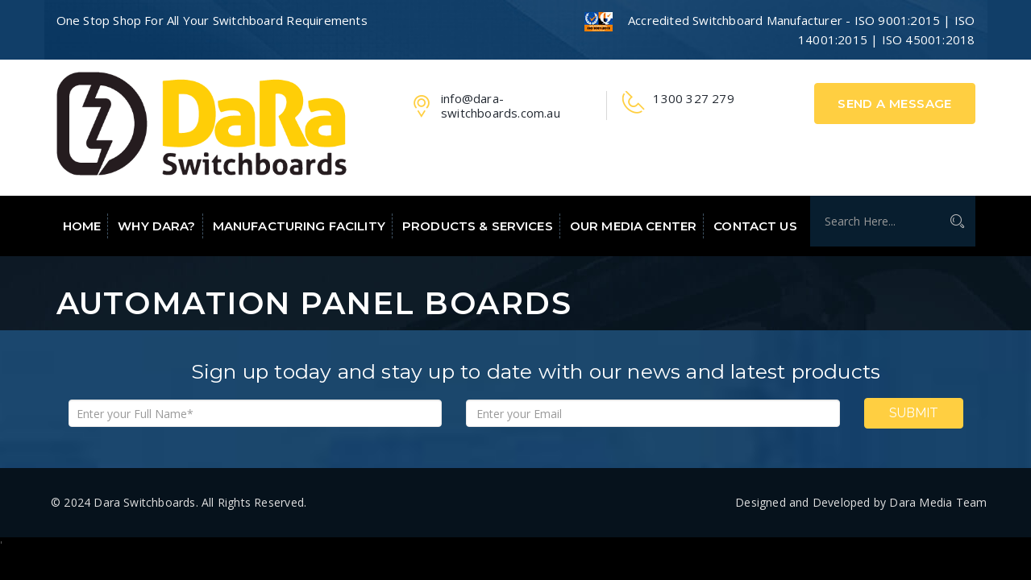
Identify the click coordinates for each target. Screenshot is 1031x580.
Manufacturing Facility (299, 226)
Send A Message (895, 103)
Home (82, 226)
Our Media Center (633, 226)
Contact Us (754, 226)
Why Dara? (156, 226)
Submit (913, 412)
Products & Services (477, 226)
